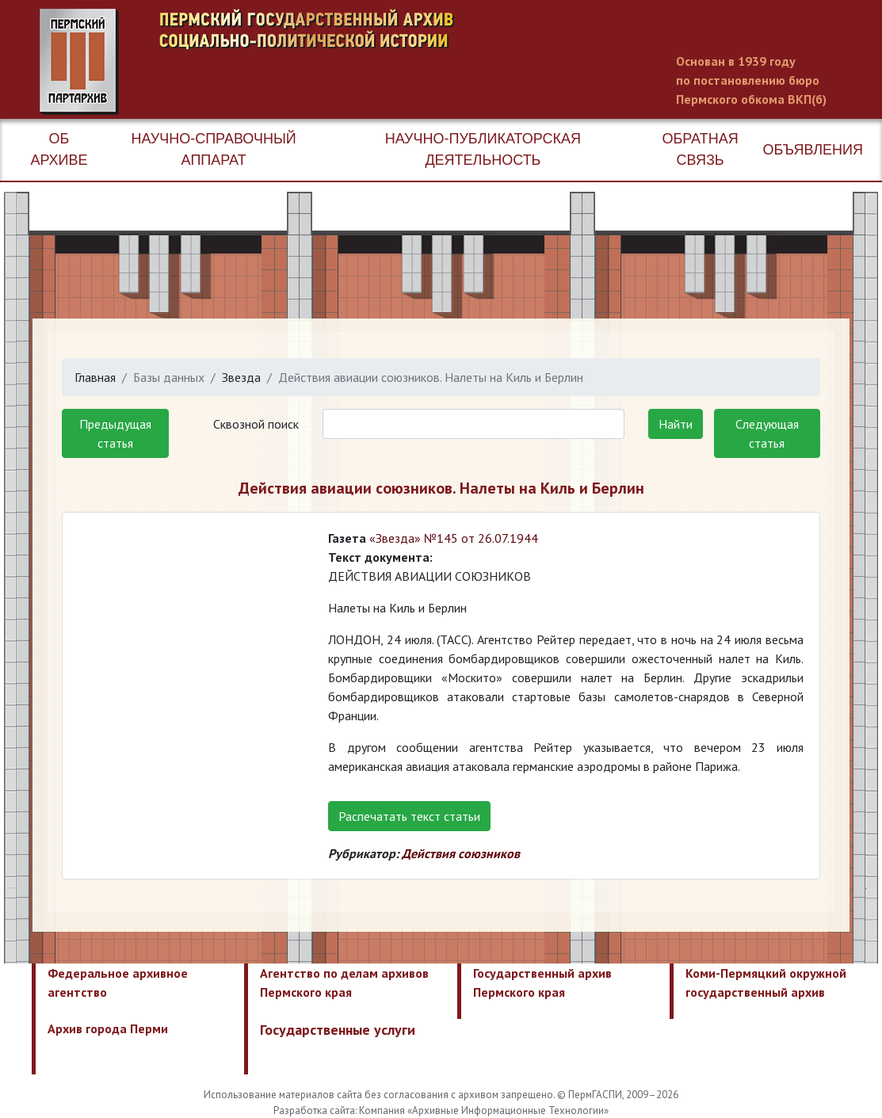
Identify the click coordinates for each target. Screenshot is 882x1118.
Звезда (241, 377)
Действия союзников (461, 853)
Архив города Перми (108, 1028)
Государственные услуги (337, 1030)
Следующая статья (767, 433)
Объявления (813, 150)
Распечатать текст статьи (409, 816)
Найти (676, 424)
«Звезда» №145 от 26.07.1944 (453, 538)
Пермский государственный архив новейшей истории (337, 62)
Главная (95, 377)
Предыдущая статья (115, 433)
